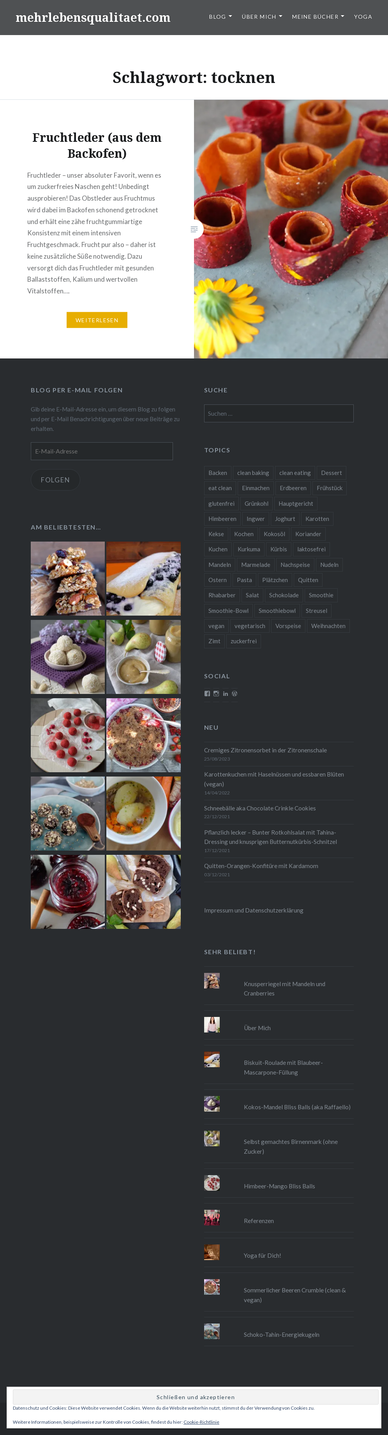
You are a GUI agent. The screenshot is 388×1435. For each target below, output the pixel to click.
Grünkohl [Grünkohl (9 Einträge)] (256, 503)
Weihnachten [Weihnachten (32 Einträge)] (328, 625)
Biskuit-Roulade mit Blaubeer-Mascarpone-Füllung (283, 1067)
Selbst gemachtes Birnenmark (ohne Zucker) (291, 1146)
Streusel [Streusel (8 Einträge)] (316, 610)
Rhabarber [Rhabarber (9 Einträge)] (222, 594)
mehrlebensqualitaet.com (93, 17)
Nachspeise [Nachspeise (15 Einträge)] (295, 564)
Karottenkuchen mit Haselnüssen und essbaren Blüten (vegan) (274, 779)
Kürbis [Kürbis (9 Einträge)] (278, 548)
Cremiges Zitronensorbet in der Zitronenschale (265, 750)
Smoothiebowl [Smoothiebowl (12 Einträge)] (277, 610)
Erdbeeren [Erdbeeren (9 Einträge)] (293, 487)
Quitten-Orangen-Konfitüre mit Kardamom (261, 865)
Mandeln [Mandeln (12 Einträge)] (219, 564)
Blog (217, 16)
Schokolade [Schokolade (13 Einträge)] (284, 594)
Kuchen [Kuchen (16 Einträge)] (218, 548)
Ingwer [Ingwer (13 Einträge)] (256, 518)
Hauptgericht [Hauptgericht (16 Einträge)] (296, 503)
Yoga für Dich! (262, 1255)
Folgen (55, 480)
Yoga (363, 16)
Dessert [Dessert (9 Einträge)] (331, 472)
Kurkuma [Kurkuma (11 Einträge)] (249, 548)
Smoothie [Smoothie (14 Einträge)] (321, 594)
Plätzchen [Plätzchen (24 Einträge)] (275, 579)
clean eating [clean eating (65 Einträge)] (295, 472)
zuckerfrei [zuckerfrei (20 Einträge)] (244, 640)
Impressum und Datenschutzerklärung (253, 910)
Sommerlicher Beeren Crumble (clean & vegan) (295, 1295)
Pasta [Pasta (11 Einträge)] (244, 579)
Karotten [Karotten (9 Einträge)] (317, 518)
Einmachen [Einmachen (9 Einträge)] (256, 487)
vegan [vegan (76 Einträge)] (216, 625)
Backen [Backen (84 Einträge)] (217, 472)
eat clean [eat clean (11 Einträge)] (220, 487)
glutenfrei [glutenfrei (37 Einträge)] (221, 503)
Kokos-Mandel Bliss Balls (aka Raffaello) (297, 1106)
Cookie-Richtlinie (201, 1422)
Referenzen (259, 1220)
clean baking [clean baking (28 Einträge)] (253, 472)
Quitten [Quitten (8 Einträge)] (308, 579)
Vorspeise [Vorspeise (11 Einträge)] (288, 625)
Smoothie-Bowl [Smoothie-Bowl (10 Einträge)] (228, 610)
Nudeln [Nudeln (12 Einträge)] (329, 564)
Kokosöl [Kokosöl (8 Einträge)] (274, 533)
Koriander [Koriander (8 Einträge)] (308, 533)
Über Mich (259, 16)
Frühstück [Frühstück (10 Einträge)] (329, 487)
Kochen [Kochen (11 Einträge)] (244, 533)
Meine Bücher (315, 16)
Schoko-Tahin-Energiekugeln (281, 1334)
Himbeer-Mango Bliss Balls (279, 1186)
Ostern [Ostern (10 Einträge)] (217, 579)
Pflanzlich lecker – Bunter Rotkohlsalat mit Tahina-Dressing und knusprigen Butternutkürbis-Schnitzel (270, 837)
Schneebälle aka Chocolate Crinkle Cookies (260, 808)
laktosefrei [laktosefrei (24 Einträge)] (311, 548)
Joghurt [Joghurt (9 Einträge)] (285, 518)
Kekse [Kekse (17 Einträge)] (216, 533)
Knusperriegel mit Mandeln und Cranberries (284, 988)
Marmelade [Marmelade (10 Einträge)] (255, 564)
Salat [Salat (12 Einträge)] (252, 594)
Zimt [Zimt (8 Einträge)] (214, 640)
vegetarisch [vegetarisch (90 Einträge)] (250, 625)
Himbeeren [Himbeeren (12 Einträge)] (222, 518)
